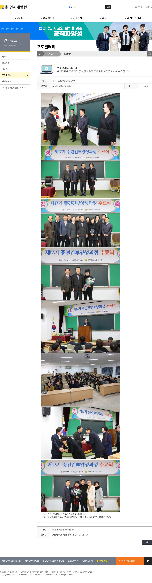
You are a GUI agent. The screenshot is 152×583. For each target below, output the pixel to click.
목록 (147, 542)
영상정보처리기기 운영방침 (53, 561)
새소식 (5, 56)
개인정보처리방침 (32, 561)
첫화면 (140, 7)
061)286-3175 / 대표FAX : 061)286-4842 (76, 572)
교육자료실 (76, 17)
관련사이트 (6, 81)
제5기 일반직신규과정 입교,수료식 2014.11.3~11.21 (70, 535)
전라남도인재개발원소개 (11, 561)
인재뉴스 (104, 17)
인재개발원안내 (133, 17)
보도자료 (5, 62)
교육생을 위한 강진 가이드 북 (14, 87)
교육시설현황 (47, 17)
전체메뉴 (149, 7)
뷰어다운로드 (73, 561)
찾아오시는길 (87, 561)
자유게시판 (6, 69)
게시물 (72, 7)
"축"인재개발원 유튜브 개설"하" (63, 529)
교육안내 (19, 17)
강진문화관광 (102, 561)
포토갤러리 (6, 75)
